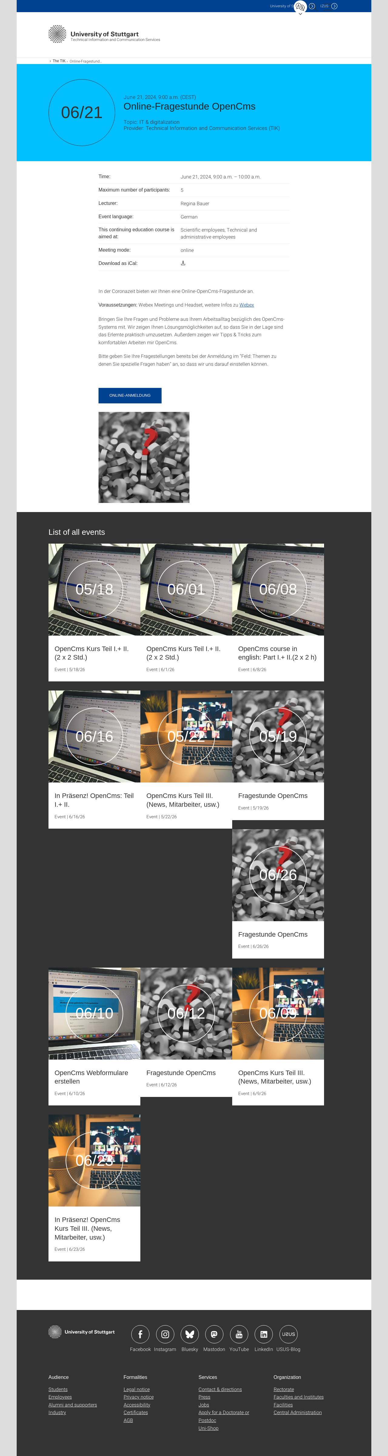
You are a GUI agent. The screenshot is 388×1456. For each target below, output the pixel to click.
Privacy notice (139, 1396)
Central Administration (298, 1412)
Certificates (136, 1412)
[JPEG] (144, 456)
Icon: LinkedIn (264, 1334)
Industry (57, 1412)
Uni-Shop (209, 1428)
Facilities (283, 1404)
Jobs (204, 1404)
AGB (128, 1420)
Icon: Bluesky (190, 1334)
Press (204, 1396)
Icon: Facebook (140, 1334)
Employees (60, 1396)
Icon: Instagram (165, 1334)
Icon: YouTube (239, 1334)
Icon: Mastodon (214, 1334)
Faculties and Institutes (299, 1396)
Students (58, 1389)
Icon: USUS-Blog (288, 1334)
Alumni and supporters (72, 1404)
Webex (246, 304)
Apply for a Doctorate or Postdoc (224, 1416)
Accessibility (137, 1404)
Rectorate (284, 1389)
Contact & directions (220, 1389)
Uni (288, 6)
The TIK (59, 61)
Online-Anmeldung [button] (130, 395)
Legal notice (137, 1389)
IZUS (324, 6)
